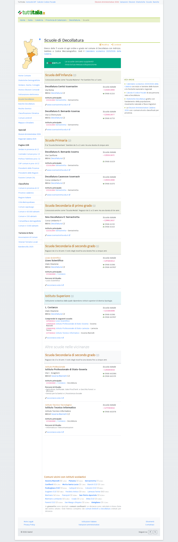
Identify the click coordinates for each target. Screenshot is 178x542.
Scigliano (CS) (54, 492)
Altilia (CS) (94, 499)
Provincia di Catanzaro (56, 20)
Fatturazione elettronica (28, 94)
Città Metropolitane (26, 202)
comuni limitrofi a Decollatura (97, 509)
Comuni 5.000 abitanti (28, 226)
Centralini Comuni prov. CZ (29, 154)
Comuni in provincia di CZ (28, 188)
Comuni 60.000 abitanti (28, 212)
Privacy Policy (29, 525)
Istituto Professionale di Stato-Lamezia (72, 328)
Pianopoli (69, 495)
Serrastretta (61, 100)
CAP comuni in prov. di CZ (28, 163)
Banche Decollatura (26, 104)
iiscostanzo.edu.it (54, 285)
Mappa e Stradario (26, 123)
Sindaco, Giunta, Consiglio (29, 85)
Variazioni (124, 2)
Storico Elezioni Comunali (28, 90)
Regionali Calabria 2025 (27, 139)
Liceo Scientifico (63, 321)
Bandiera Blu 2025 (25, 247)
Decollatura (74, 20)
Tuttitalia (21, 2)
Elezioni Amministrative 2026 (107, 2)
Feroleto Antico (76, 492)
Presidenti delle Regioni (28, 173)
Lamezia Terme (98, 492)
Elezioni (132, 2)
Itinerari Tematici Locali (28, 242)
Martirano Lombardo (57, 499)
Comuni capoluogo (26, 207)
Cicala (78, 499)
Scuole (149, 2)
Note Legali (28, 521)
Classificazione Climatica (28, 113)
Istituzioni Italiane (89, 521)
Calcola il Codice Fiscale (136, 93)
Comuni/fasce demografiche (29, 221)
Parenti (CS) (54, 502)
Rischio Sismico (24, 108)
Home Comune (24, 76)
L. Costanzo (61, 274)
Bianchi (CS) (96, 484)
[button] (150, 532)
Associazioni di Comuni (27, 237)
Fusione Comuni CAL (26, 177)
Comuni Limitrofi (25, 118)
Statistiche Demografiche (29, 80)
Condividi (116, 45)
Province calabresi (26, 193)
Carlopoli (76, 488)
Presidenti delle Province (28, 168)
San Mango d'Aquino (77, 502)
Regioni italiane (24, 197)
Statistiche (140, 2)
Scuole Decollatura (26, 99)
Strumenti (150, 521)
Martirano (52, 495)
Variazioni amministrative (89, 525)
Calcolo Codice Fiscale (46, 2)
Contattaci (149, 525)
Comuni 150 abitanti (27, 216)
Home (22, 20)
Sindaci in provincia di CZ (28, 149)
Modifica (104, 45)
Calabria (39, 20)
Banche (156, 2)
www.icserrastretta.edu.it (57, 105)
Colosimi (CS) (94, 488)
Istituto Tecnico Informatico (67, 333)
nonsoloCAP (31, 2)
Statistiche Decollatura (135, 99)
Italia (30, 20)
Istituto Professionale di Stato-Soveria (72, 324)
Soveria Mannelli (59, 376)
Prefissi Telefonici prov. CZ (29, 159)
